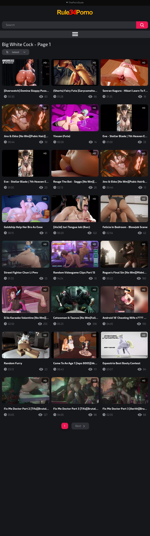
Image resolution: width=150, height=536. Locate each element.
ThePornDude (76, 2)
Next (78, 425)
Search (142, 25)
